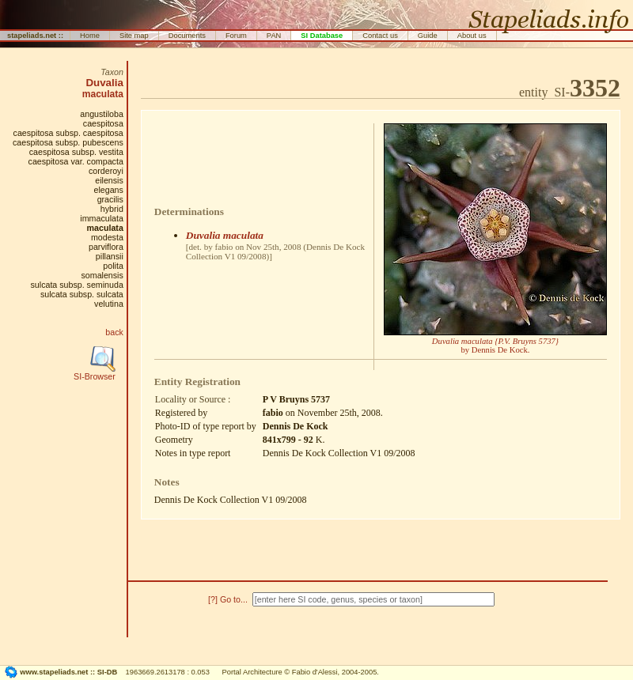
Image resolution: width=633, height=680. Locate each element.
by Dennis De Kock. (495, 345)
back (114, 332)
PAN (274, 36)
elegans (108, 190)
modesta (107, 237)
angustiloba (101, 114)
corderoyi (106, 171)
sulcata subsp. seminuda (77, 284)
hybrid (111, 208)
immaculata (101, 218)
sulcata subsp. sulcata (81, 294)
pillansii (109, 256)
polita (113, 265)
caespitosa (103, 123)
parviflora (106, 246)
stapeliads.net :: (35, 36)
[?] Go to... (229, 599)
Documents (187, 36)
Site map (134, 36)
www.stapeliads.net (54, 672)
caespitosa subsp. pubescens (68, 142)
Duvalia (104, 83)
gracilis (110, 199)
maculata (102, 94)
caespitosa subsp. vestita (76, 152)
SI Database (322, 36)
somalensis (102, 275)
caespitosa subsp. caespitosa (68, 133)
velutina (108, 303)
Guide (428, 36)
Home (90, 36)
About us (472, 36)
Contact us (380, 36)
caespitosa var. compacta (75, 161)
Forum (236, 36)
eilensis (109, 180)
